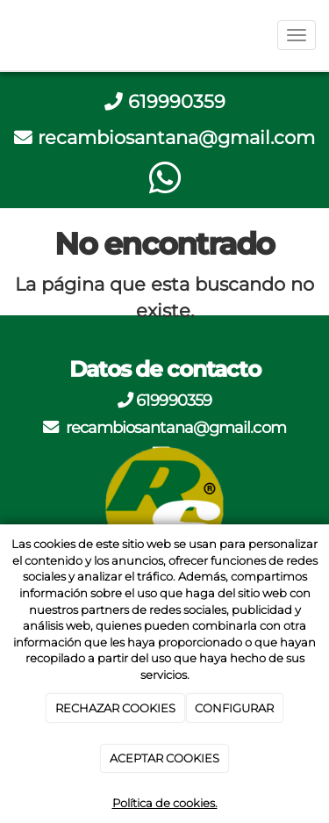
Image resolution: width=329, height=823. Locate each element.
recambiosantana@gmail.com (176, 137)
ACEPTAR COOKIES (164, 758)
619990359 (176, 101)
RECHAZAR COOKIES (115, 708)
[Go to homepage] (9, 35)
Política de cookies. (165, 803)
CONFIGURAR (234, 708)
